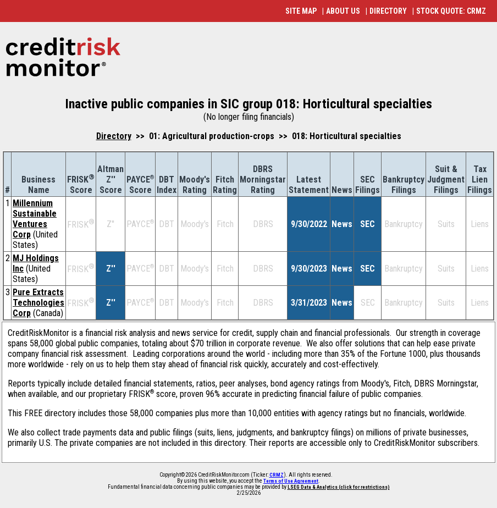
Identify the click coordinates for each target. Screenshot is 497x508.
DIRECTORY (388, 11)
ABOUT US (343, 11)
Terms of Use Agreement (290, 481)
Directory (113, 136)
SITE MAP (301, 11)
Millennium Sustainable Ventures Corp (35, 219)
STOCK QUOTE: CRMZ (451, 11)
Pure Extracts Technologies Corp (38, 302)
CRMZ (276, 475)
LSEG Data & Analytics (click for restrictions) (339, 487)
